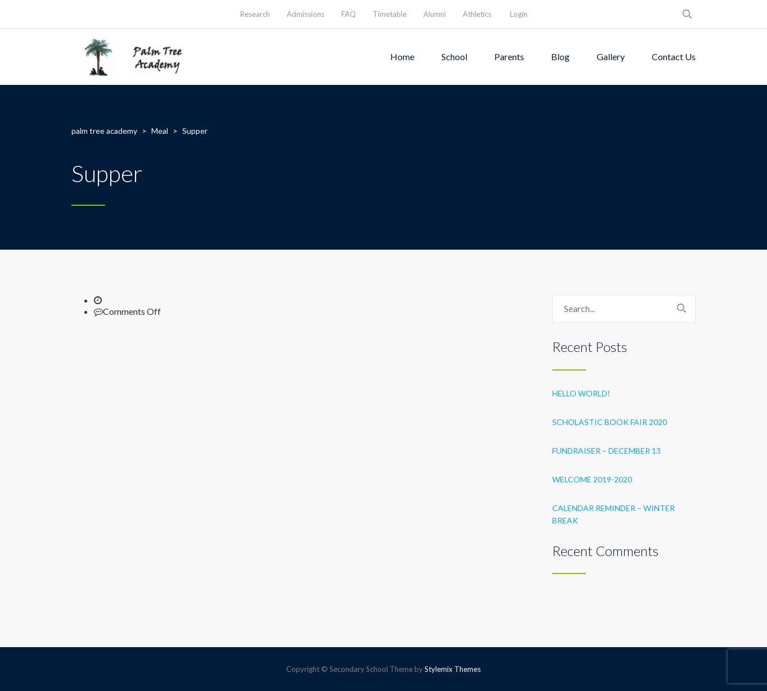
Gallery (611, 56)
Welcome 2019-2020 (592, 479)
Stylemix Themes (453, 669)
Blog (560, 56)
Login (518, 14)
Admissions (305, 14)
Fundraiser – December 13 (606, 450)
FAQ (348, 14)
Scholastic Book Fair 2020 (609, 422)
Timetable (390, 14)
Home (402, 56)
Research (255, 14)
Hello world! (581, 393)
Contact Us (674, 56)
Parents (509, 56)
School (454, 56)
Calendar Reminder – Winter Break (613, 514)
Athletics (477, 14)
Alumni (434, 14)
